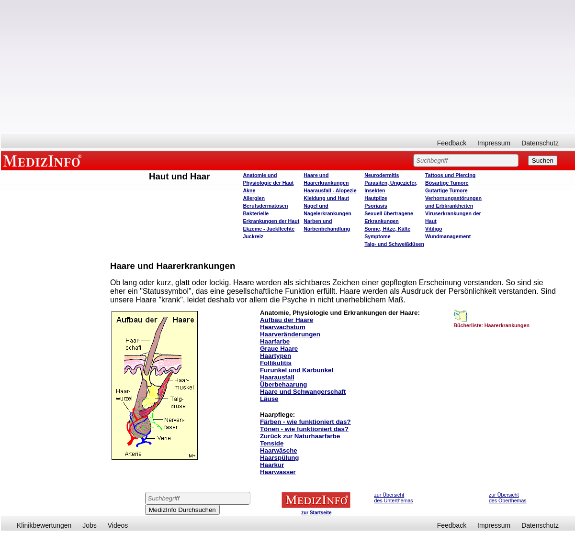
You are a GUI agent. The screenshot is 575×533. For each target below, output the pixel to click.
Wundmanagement (448, 236)
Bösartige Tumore (446, 183)
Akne (249, 190)
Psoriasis (375, 206)
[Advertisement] (288, 67)
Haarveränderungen (290, 334)
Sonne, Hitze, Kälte (387, 229)
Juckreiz (253, 236)
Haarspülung (279, 457)
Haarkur (272, 464)
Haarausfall (277, 377)
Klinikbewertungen (44, 525)
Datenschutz (540, 143)
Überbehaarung (283, 384)
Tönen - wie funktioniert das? (304, 429)
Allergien (254, 198)
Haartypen (275, 355)
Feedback (451, 143)
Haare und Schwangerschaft (303, 391)
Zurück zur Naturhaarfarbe (300, 436)
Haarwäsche (278, 450)
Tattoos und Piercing (450, 175)
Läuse (269, 398)
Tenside (271, 443)
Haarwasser (278, 472)
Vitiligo (433, 229)
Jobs (89, 525)
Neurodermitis (381, 175)
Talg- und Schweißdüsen (394, 244)
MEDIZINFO (44, 160)
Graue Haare (279, 348)
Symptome (377, 236)
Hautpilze (375, 198)
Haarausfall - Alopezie (330, 190)
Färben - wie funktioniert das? (305, 421)
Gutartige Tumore (446, 190)
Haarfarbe (275, 341)
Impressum (493, 143)
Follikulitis (276, 362)
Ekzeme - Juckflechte (268, 229)
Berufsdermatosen (265, 206)
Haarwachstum (282, 327)
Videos (118, 525)
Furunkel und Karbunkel (296, 370)
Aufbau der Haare (286, 319)
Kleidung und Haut (326, 198)
